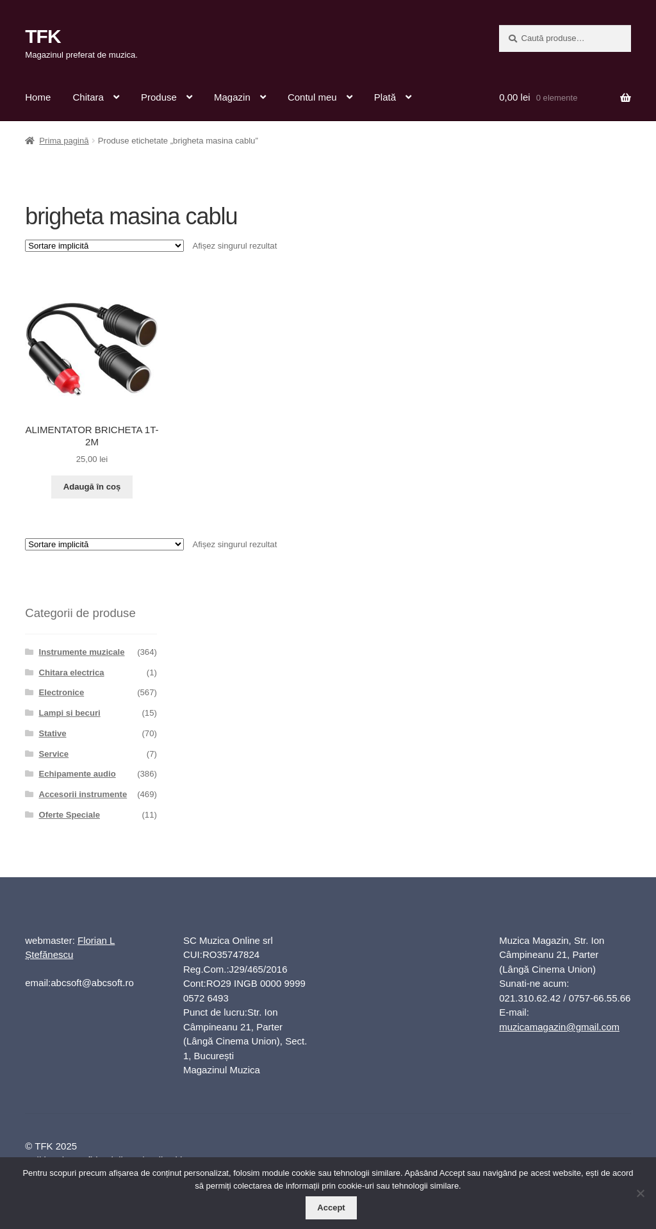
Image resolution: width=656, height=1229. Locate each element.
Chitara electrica (71, 672)
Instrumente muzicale (82, 652)
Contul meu (312, 97)
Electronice (62, 692)
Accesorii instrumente (83, 794)
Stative (53, 733)
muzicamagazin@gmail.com (559, 1026)
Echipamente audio (77, 774)
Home (38, 97)
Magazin (232, 97)
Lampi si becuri (70, 713)
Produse (159, 97)
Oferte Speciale (69, 815)
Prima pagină (63, 140)
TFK (42, 36)
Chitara (87, 97)
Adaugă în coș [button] (92, 486)
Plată (385, 97)
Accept (331, 1207)
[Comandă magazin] (104, 246)
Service (54, 754)
